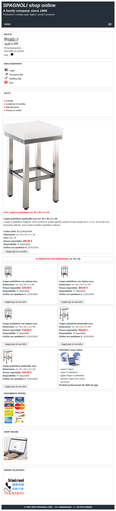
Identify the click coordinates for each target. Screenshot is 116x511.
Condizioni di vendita (15, 104)
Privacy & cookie (13, 110)
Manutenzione (12, 107)
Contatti (9, 101)
